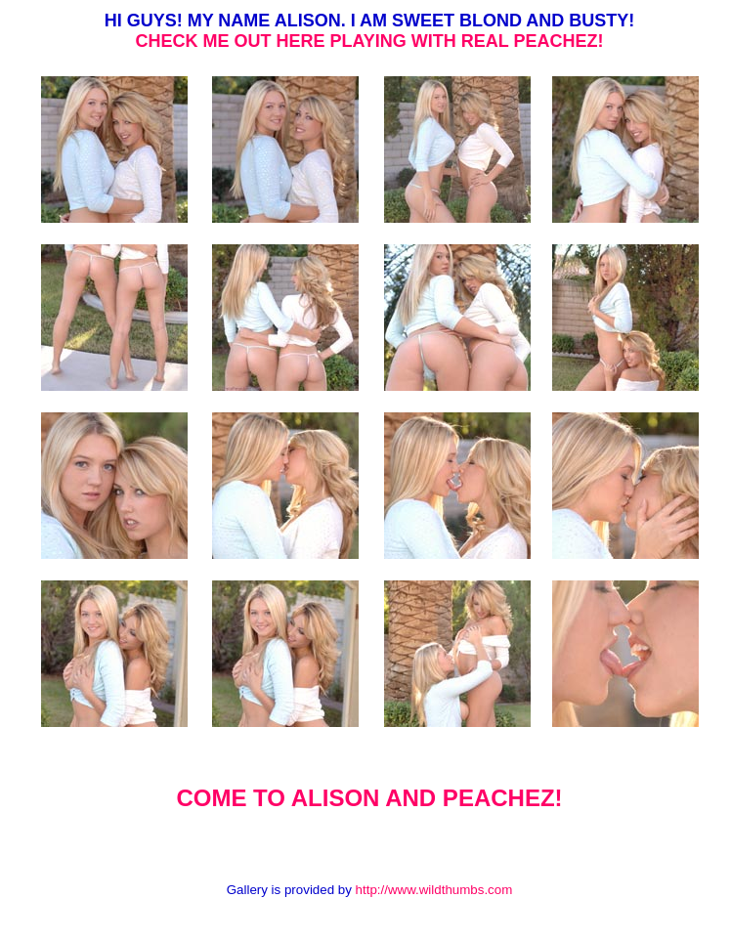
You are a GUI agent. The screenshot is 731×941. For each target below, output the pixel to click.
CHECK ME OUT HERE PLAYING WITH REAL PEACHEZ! (369, 41)
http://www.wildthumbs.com (434, 889)
